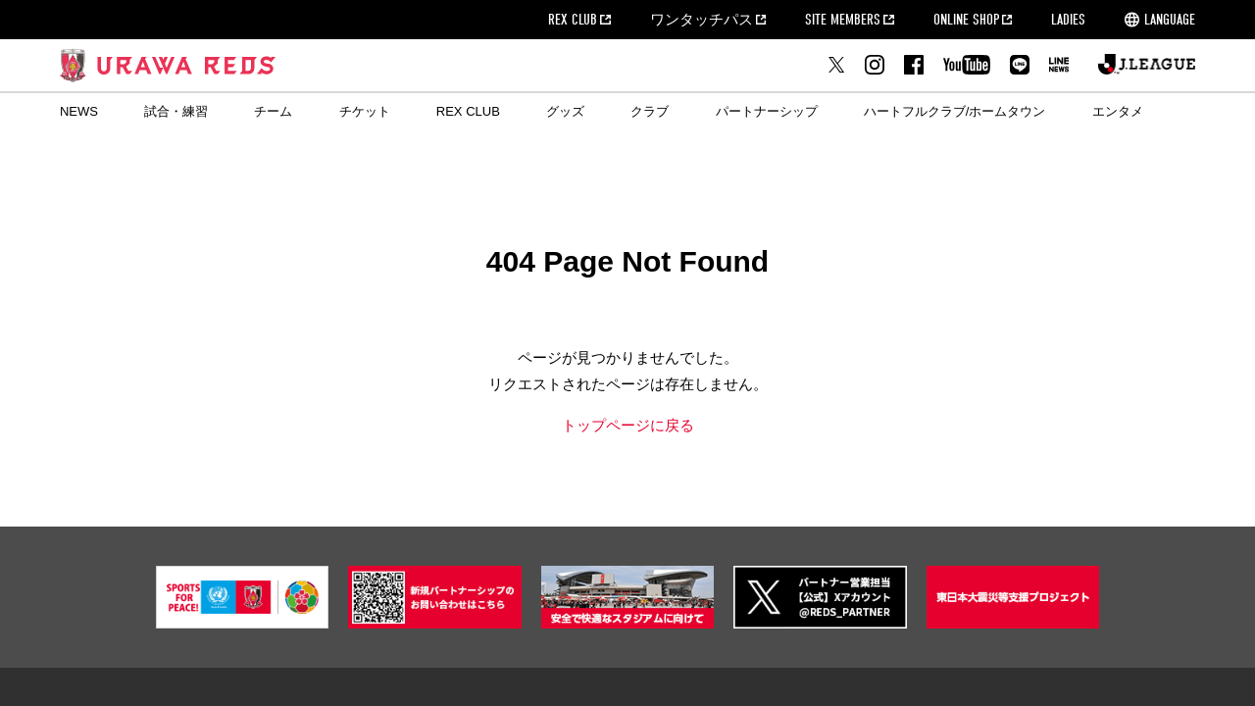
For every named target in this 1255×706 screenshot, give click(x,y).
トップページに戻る (628, 425)
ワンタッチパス (701, 19)
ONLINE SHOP (966, 19)
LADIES (1068, 19)
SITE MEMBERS (842, 19)
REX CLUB (572, 19)
